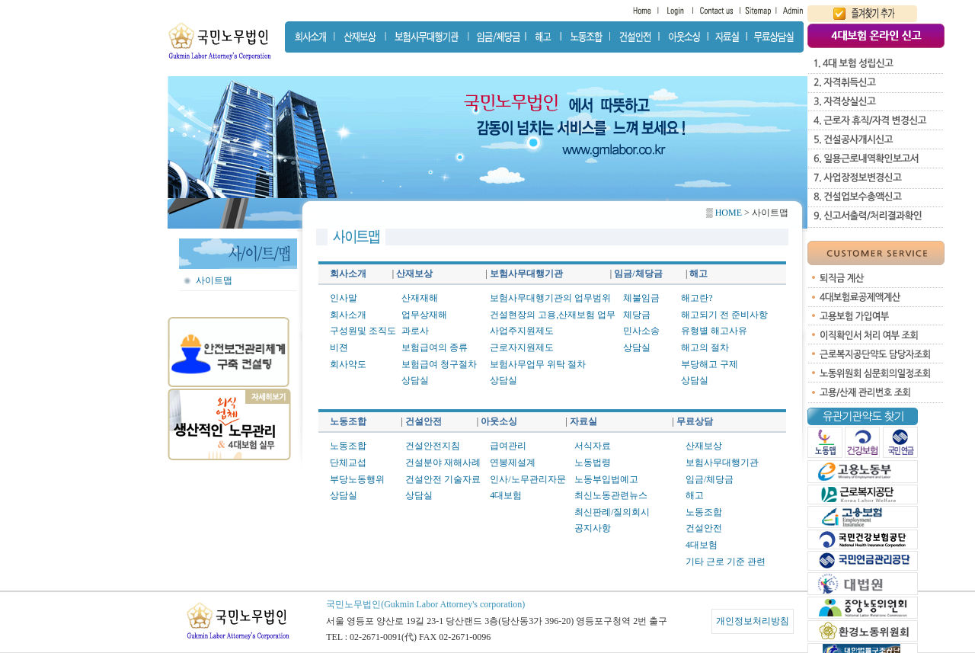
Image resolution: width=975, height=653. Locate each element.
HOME (727, 212)
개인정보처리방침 (752, 621)
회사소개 (348, 314)
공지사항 (592, 528)
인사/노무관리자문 (527, 479)
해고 (695, 495)
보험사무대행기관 (722, 462)
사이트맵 (214, 280)
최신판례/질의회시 (612, 512)
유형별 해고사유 (714, 330)
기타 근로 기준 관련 (726, 561)
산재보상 (704, 445)
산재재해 (419, 298)
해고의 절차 (705, 347)
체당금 (637, 314)
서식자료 (592, 445)
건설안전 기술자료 (443, 479)
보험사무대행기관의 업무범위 (550, 298)
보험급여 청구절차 (439, 364)
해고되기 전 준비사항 (724, 314)
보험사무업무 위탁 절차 (538, 364)
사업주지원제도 (522, 330)
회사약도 (348, 364)
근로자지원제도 (522, 347)
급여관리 (508, 445)
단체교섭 (348, 462)
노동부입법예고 (606, 479)
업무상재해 (424, 314)
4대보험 (506, 495)
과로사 (415, 330)
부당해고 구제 (709, 364)
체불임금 (641, 298)
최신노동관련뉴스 (610, 495)
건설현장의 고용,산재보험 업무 (552, 314)
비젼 (339, 347)
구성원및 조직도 (363, 330)
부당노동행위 (357, 479)
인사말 (343, 298)
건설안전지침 (432, 445)
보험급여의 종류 (434, 347)
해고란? (696, 298)
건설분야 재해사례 (443, 462)
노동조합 (348, 445)
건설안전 (704, 528)
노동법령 (592, 462)
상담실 (415, 380)
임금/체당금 (710, 479)
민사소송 (641, 330)
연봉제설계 (512, 462)
